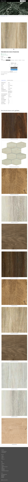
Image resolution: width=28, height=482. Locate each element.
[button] (27, 1)
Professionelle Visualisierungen (5, 470)
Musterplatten (3, 468)
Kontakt (2, 467)
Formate (2, 56)
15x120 (4, 57)
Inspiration (3, 465)
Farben (2, 59)
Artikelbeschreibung (10, 80)
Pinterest (3, 477)
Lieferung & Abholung (4, 451)
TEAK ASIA (23, 60)
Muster (2, 57)
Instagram (3, 475)
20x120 (7, 57)
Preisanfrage (3, 469)
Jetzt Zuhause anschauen (5, 466)
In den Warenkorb (14, 67)
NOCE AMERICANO (3, 60)
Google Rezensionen (4, 474)
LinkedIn (3, 476)
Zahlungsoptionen (4, 452)
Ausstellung (3, 463)
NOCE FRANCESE (8, 60)
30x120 (9, 57)
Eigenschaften (3, 80)
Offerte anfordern (14, 69)
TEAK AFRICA (20, 60)
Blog (2, 462)
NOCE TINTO (16, 60)
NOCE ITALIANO (12, 60)
